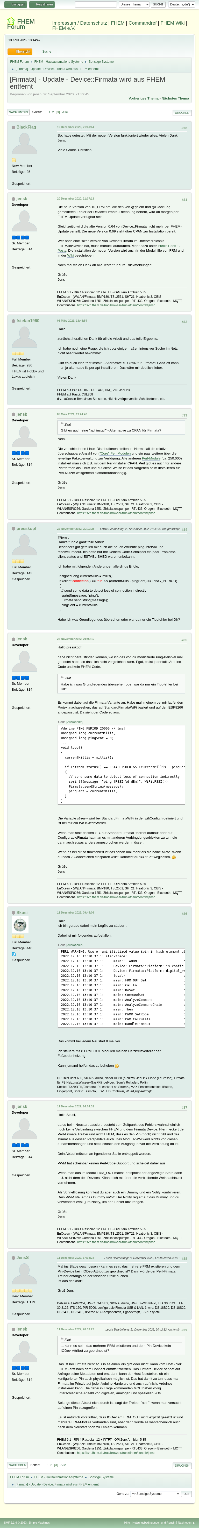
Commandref (143, 23)
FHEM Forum (21, 24)
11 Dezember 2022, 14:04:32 (75, 1106)
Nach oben (17, 1465)
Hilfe (127, 1522)
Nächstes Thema (175, 98)
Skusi (22, 912)
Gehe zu (122, 1494)
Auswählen (75, 722)
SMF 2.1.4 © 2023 (15, 1522)
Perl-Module (151, 458)
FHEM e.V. (64, 28)
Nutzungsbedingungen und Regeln (153, 1522)
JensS (23, 1257)
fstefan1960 (28, 321)
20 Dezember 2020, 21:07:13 (75, 198)
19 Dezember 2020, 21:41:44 (75, 127)
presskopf (26, 528)
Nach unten (18, 112)
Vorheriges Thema (144, 98)
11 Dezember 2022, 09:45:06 (75, 912)
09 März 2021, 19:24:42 (72, 414)
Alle (65, 112)
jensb (22, 198)
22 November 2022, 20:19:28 (75, 528)
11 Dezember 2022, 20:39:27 (75, 1329)
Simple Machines (39, 1522)
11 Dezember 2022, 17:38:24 (75, 1257)
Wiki (70, 255)
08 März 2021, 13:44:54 (72, 320)
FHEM (118, 23)
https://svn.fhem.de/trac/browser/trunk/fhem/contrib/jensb (116, 305)
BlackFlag (26, 127)
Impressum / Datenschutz (79, 23)
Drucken (182, 112)
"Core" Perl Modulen (115, 453)
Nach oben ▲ (186, 1522)
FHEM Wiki (172, 23)
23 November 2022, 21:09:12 (75, 638)
